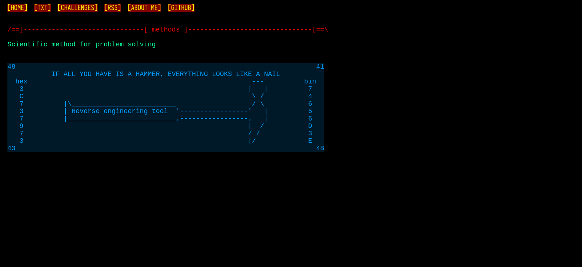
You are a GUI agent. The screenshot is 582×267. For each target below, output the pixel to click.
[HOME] (17, 8)
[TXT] (42, 8)
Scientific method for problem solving (81, 49)
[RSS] (112, 8)
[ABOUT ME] (144, 8)
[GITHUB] (181, 8)
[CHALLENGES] (78, 8)
